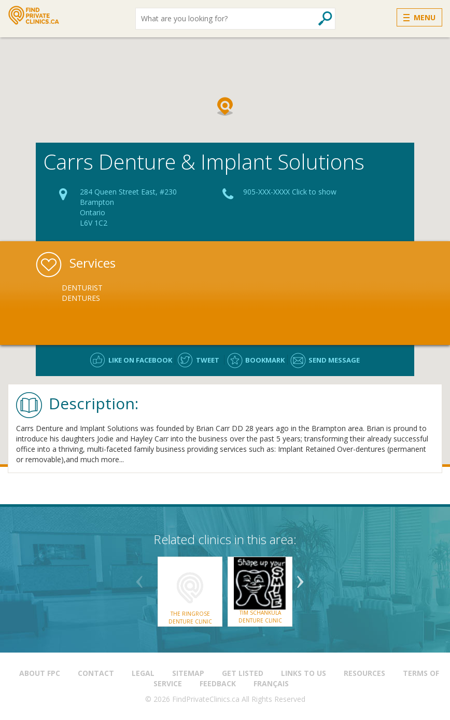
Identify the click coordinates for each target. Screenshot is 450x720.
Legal (143, 673)
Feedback (218, 683)
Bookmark (265, 360)
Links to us (303, 673)
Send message (334, 360)
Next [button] (300, 577)
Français (271, 683)
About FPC (39, 673)
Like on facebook (140, 360)
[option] (116, 293)
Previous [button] (139, 577)
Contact (96, 673)
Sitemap (188, 673)
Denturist (82, 288)
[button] (225, 106)
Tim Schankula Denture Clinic (260, 616)
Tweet (207, 360)
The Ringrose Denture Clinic (190, 617)
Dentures (81, 298)
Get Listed (242, 673)
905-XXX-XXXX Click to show (289, 192)
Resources (364, 673)
